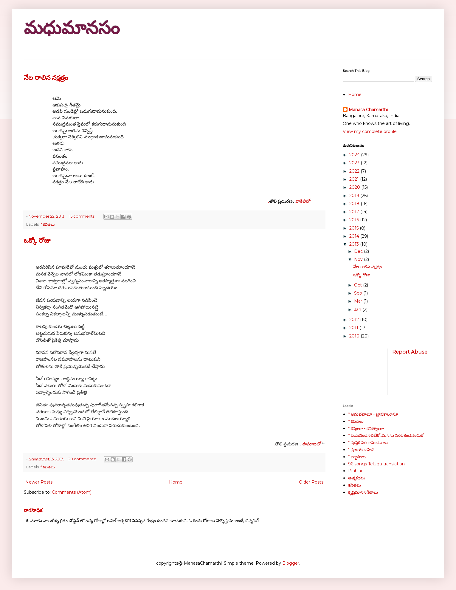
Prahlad (356, 470)
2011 (354, 327)
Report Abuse (409, 352)
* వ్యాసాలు (357, 456)
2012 (354, 319)
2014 (354, 236)
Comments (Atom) (71, 492)
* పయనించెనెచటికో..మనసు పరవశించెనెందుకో (386, 435)
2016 (354, 219)
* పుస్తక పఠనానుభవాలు (368, 442)
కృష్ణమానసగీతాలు (363, 492)
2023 (355, 162)
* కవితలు (48, 224)
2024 (355, 154)
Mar (358, 301)
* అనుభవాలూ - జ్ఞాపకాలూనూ (373, 414)
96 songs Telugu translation (376, 464)
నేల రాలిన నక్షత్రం (46, 77)
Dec (359, 251)
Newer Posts (38, 482)
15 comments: (82, 216)
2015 (354, 228)
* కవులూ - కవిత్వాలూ (366, 428)
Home (175, 482)
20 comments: (82, 459)
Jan (358, 309)
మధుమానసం (72, 27)
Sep (358, 293)
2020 (355, 187)
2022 (355, 171)
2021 (354, 179)
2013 (354, 244)
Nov (359, 259)
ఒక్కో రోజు (37, 240)
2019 (354, 195)
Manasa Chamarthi (368, 109)
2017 (354, 211)
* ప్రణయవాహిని (361, 449)
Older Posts (311, 482)
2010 (355, 336)
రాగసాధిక (33, 510)
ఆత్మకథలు (356, 478)
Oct (358, 285)
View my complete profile (370, 131)
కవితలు (354, 485)
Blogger (290, 563)
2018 (355, 203)
